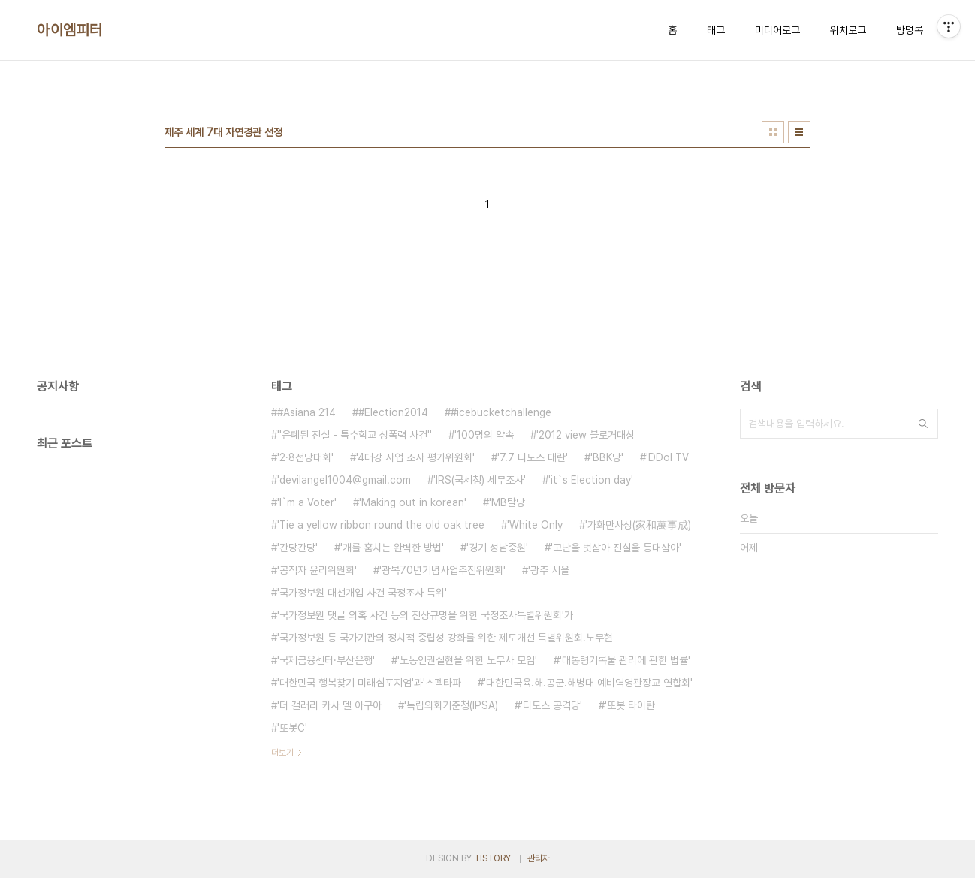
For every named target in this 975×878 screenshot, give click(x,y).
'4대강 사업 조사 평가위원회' (415, 457)
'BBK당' (606, 457)
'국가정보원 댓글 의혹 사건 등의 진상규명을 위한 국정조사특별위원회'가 (425, 615)
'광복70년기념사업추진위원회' (442, 570)
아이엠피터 (70, 30)
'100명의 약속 (484, 435)
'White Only (535, 525)
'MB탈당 (507, 502)
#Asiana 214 (306, 412)
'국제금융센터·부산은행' (326, 660)
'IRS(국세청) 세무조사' (479, 480)
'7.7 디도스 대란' (532, 457)
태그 (716, 30)
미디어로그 (777, 30)
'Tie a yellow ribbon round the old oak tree (380, 525)
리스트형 (799, 132)
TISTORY (492, 858)
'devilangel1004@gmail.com (344, 480)
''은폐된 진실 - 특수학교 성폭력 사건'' (354, 435)
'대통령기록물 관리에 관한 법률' (625, 660)
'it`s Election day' (590, 480)
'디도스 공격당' (551, 705)
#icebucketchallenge (501, 412)
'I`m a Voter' (307, 502)
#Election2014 (393, 412)
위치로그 (848, 30)
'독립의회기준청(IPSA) (451, 705)
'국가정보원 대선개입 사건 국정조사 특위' (362, 593)
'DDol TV (667, 457)
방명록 (909, 30)
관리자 (538, 858)
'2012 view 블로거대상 (585, 435)
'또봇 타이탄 (630, 705)
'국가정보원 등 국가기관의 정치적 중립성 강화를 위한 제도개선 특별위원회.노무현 (445, 638)
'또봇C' (292, 728)
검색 (923, 423)
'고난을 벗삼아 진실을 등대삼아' (616, 548)
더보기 (282, 752)
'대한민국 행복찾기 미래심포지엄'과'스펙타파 (369, 683)
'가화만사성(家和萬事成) (638, 525)
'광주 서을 (548, 570)
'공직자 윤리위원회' (317, 570)
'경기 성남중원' (497, 548)
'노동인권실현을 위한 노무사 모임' (467, 660)
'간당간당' (297, 548)
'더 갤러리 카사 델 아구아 (329, 705)
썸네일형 (773, 132)
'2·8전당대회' (305, 457)
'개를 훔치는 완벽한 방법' (392, 548)
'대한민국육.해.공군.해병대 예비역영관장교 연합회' (588, 683)
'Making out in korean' (412, 502)
